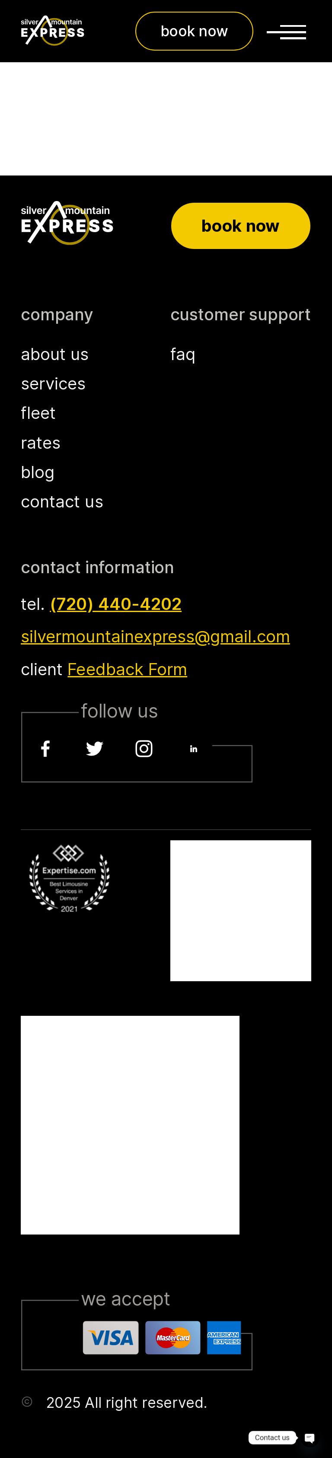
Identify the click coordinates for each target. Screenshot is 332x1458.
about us (55, 354)
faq (182, 354)
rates (41, 443)
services (53, 383)
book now (194, 31)
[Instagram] (144, 748)
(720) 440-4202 (116, 604)
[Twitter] (94, 748)
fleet (38, 413)
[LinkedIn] (193, 748)
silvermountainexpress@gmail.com (155, 636)
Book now (240, 226)
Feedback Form (127, 669)
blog (37, 472)
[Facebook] (45, 748)
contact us (62, 501)
